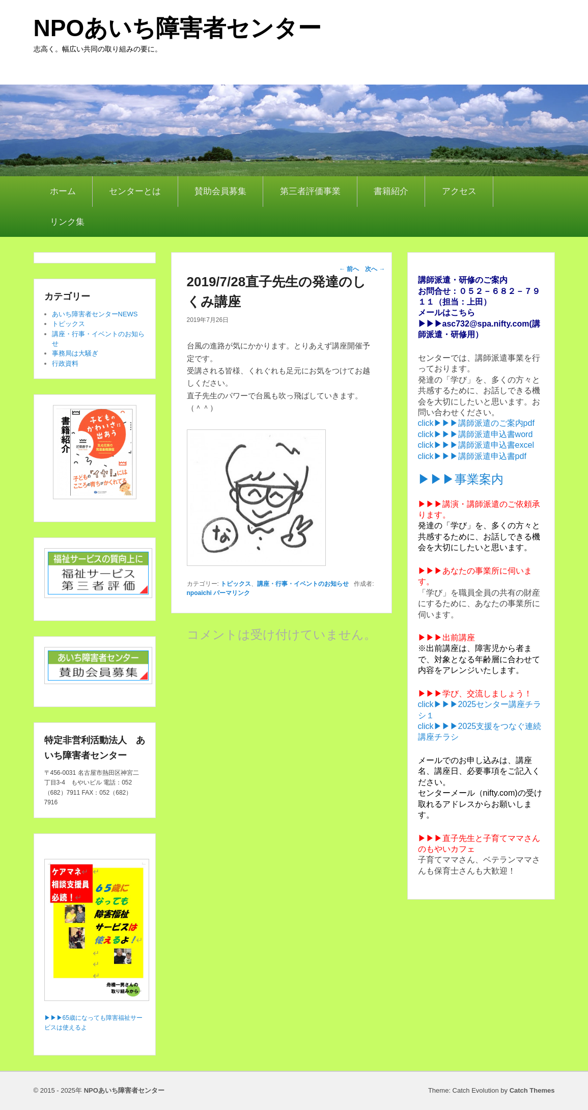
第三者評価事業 (310, 191)
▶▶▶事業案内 (460, 479)
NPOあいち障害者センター (178, 28)
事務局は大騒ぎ (75, 353)
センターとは (135, 191)
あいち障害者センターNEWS (95, 314)
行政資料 (65, 363)
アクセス (459, 191)
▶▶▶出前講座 (446, 637)
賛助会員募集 (220, 191)
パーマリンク (231, 593)
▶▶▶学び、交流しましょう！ (475, 693)
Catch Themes (532, 1090)
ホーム (63, 191)
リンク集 (67, 222)
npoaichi (199, 593)
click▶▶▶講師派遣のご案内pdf (476, 423)
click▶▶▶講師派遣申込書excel (476, 445)
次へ (375, 269)
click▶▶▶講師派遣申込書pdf (472, 456)
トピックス (235, 583)
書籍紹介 (391, 191)
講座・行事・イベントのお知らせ (303, 583)
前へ (349, 269)
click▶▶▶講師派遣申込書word (475, 434)
